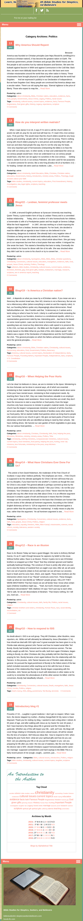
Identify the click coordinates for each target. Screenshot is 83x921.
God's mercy (17, 691)
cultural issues (26, 101)
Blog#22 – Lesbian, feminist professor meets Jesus (41, 204)
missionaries (55, 525)
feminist (18, 270)
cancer (32, 793)
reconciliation (12, 610)
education (53, 96)
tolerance (23, 527)
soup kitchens (50, 444)
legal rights (25, 184)
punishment (37, 691)
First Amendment (59, 181)
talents (50, 809)
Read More (45, 88)
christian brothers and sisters (23, 608)
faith (67, 262)
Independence (54, 356)
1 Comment (11, 613)
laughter (59, 760)
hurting (57, 442)
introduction (36, 176)
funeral (63, 800)
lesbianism (49, 270)
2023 (30, 822)
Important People (41, 356)
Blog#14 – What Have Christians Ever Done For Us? (42, 464)
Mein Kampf (44, 525)
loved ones (38, 806)
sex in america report (23, 272)
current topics (38, 101)
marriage (57, 270)
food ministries (24, 442)
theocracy (51, 350)
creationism (15, 796)
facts (68, 96)
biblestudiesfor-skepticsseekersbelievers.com (23, 916)
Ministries (10, 436)
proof (58, 805)
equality (24, 525)
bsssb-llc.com (9, 919)
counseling (58, 793)
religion (42, 522)
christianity (16, 101)
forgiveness (11, 104)
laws (63, 356)
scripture (55, 104)
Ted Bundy (47, 691)
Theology (64, 176)
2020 (31, 827)
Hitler (37, 525)
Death (51, 686)
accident (11, 793)
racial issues (57, 99)
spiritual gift (27, 809)
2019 (31, 830)
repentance (47, 104)
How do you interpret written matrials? (37, 122)
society (15, 527)
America (15, 353)
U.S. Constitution (13, 358)
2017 (31, 835)
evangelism (51, 262)
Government (22, 99)
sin (19, 610)
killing (29, 691)
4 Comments (12, 187)
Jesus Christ (33, 99)
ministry (27, 264)
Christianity (11, 262)
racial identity (65, 608)
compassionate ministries (46, 439)
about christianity (23, 96)
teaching (42, 184)
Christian (52, 173)
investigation (12, 184)
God (8, 99)
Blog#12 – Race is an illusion (32, 545)
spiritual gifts (36, 809)
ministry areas (48, 176)
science (64, 525)
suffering (44, 808)
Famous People (64, 101)
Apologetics (35, 259)
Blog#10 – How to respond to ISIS (34, 628)
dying (60, 796)
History (32, 104)
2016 (31, 838)
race (57, 608)
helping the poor (63, 433)
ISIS (24, 691)
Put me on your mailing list (25, 18)
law (19, 184)
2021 (30, 824)
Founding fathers (27, 356)
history (28, 176)
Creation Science (68, 793)
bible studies (17, 181)
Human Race (50, 608)
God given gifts (23, 104)
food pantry (35, 442)
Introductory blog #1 (27, 706)
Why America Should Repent (32, 45)
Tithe (51, 436)
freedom (31, 525)
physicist (53, 805)
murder (15, 688)
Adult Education (37, 173)
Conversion (21, 262)
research (65, 270)
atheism (15, 267)
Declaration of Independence (54, 353)
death (56, 797)
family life (47, 602)
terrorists (55, 691)
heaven (30, 803)
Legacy (41, 99)
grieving (24, 803)
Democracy (11, 350)
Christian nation (42, 96)
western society (34, 527)
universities (65, 808)
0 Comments (12, 107)
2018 (30, 833)
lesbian (41, 270)
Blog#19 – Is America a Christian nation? (39, 290)
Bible (33, 96)
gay (23, 270)
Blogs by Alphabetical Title (41, 846)
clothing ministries (28, 439)
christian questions (63, 259)
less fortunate (20, 444)
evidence (61, 96)
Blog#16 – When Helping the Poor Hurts (38, 376)
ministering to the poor (35, 444)
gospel (13, 99)
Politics (48, 99)
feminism (10, 270)
